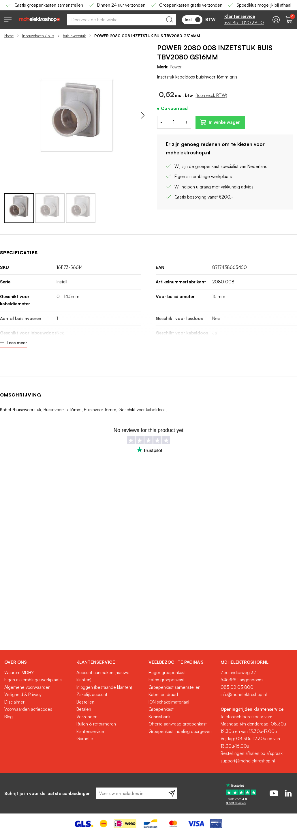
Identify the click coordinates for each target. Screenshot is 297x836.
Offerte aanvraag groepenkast (177, 724)
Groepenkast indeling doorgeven (180, 731)
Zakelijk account (91, 694)
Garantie (84, 738)
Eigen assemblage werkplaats (33, 679)
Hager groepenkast (167, 672)
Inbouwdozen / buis (38, 35)
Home (9, 35)
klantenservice (90, 731)
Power (176, 67)
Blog (8, 716)
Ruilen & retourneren (96, 724)
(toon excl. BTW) (211, 95)
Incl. (192, 19)
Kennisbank (159, 716)
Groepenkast (161, 709)
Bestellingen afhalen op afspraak (252, 753)
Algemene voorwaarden (27, 687)
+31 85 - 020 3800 (244, 22)
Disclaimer (14, 702)
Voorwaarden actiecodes (28, 709)
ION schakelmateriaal (168, 702)
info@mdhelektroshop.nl (244, 694)
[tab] (38, 662)
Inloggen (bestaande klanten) (104, 687)
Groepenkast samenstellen (174, 687)
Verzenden (86, 716)
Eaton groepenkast (166, 679)
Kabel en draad (163, 694)
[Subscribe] (171, 793)
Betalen (83, 709)
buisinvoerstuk (74, 35)
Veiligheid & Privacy (23, 694)
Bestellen (85, 702)
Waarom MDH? (18, 672)
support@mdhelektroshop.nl (248, 761)
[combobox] (121, 19)
